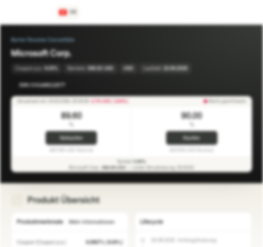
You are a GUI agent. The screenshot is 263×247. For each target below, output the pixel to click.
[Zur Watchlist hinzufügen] (231, 85)
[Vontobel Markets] (29, 12)
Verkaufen (71, 138)
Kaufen (191, 138)
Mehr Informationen (96, 222)
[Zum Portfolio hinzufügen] (245, 85)
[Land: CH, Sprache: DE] (68, 12)
